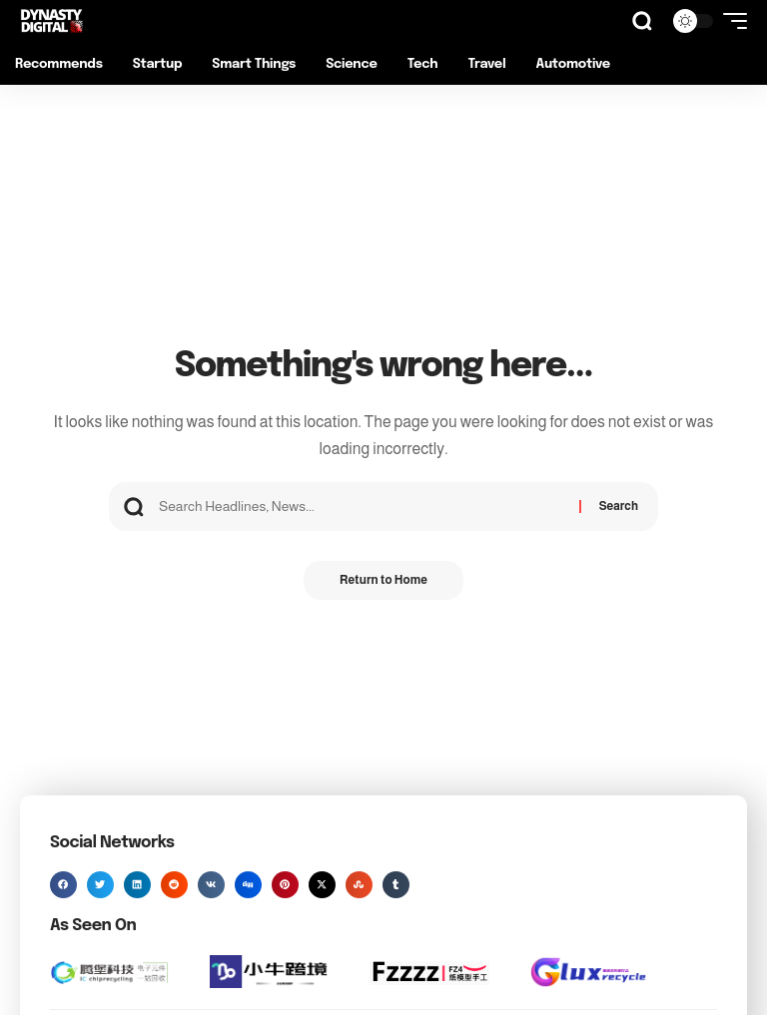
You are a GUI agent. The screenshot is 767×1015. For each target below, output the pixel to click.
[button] (642, 21)
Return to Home (383, 581)
